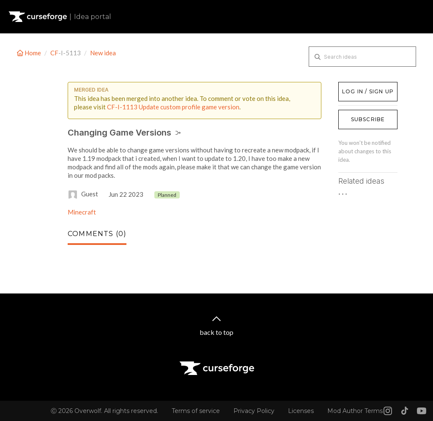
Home (29, 53)
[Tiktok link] (405, 411)
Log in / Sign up (359, 86)
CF (54, 53)
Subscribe (368, 119)
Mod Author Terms (355, 411)
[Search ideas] (362, 56)
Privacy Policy (253, 411)
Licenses (301, 411)
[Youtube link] (422, 411)
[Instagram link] (388, 411)
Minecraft (82, 212)
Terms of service (196, 411)
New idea (103, 53)
